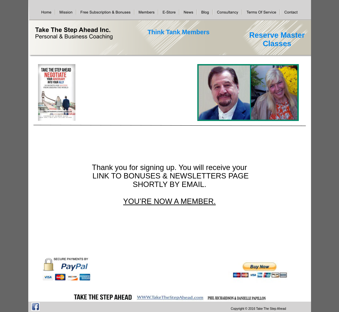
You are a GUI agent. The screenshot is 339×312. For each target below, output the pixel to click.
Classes (277, 43)
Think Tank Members (179, 32)
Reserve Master (278, 35)
